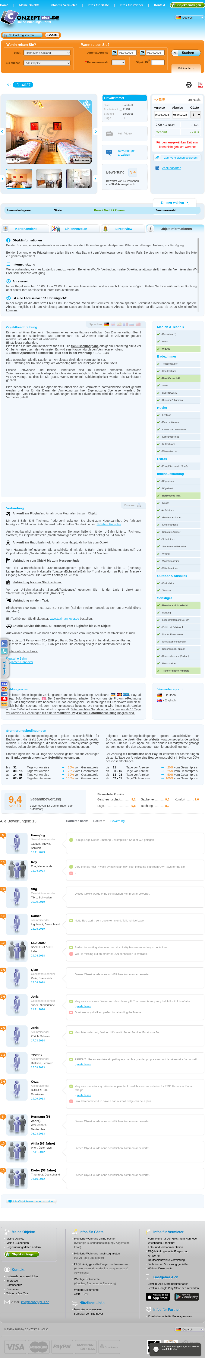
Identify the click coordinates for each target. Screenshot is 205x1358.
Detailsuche (186, 68)
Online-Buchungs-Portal (30, 20)
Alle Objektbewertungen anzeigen (31, 1201)
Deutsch (184, 17)
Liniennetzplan (69, 228)
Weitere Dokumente (86, 1289)
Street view (117, 228)
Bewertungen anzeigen (121, 152)
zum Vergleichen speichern (176, 157)
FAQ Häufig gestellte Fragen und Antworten (101, 1264)
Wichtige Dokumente (87, 1279)
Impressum (13, 1280)
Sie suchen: (13, 62)
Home (4, 5)
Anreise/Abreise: (98, 52)
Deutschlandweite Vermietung (166, 1260)
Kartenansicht (19, 228)
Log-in (52, 35)
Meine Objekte (29, 5)
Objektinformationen (169, 228)
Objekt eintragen (189, 5)
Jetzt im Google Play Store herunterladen (173, 1288)
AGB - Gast (81, 1294)
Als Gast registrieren (19, 35)
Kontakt (159, 5)
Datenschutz (14, 1284)
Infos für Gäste (98, 5)
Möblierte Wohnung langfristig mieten (97, 1253)
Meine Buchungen (17, 1242)
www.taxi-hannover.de (64, 618)
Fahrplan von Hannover (88, 1313)
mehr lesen (84, 1006)
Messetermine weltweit (88, 1309)
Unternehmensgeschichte (22, 1276)
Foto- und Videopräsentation (165, 1247)
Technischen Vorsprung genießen (168, 1264)
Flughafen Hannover (19, 662)
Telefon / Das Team (18, 1293)
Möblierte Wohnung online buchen (95, 1238)
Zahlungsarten (168, 168)
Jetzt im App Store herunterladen (168, 1283)
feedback (5, 668)
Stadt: (17, 52)
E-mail (4, 643)
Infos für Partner (131, 5)
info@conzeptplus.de (35, 1302)
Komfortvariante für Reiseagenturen (170, 1316)
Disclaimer (12, 1289)
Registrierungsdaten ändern (23, 1247)
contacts (4, 651)
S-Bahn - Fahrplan (109, 524)
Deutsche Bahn (16, 658)
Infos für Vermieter (63, 5)
